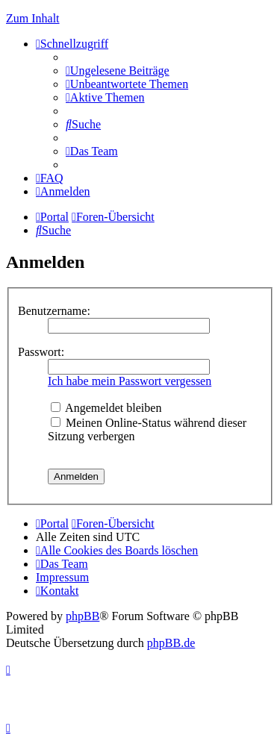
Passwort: (41, 352)
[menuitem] (117, 70)
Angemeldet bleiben (106, 407)
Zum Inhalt (33, 18)
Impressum (62, 577)
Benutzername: (54, 310)
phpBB (82, 616)
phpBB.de (171, 643)
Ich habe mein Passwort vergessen (129, 381)
